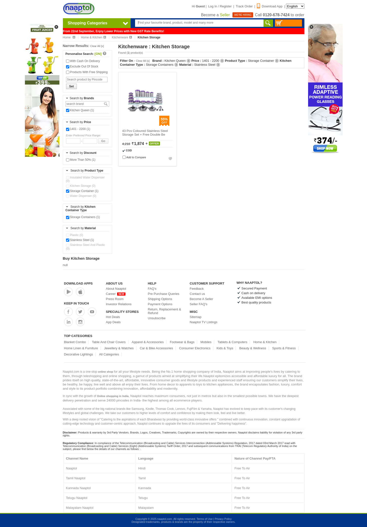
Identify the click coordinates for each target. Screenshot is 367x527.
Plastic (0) (74, 235)
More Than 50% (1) (81, 159)
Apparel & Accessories (148, 342)
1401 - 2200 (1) (78, 129)
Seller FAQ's (199, 304)
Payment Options (160, 304)
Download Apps (78, 283)
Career (115, 294)
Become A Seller (201, 299)
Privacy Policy (223, 518)
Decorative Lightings (78, 354)
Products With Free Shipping (87, 72)
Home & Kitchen (93, 37)
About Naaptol (116, 288)
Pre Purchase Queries (163, 294)
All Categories (109, 354)
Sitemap (196, 317)
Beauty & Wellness (252, 348)
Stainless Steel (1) (80, 240)
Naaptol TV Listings (204, 322)
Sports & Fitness (284, 348)
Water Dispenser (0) (81, 196)
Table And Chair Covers (109, 342)
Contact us (197, 294)
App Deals (113, 322)
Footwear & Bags (182, 342)
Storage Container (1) (82, 191)
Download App (269, 6)
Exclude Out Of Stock (82, 66)
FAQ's (152, 288)
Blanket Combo (75, 342)
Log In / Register (220, 6)
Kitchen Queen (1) (80, 110)
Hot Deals (113, 317)
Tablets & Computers (232, 342)
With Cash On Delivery (83, 61)
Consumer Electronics (194, 348)
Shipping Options (160, 299)
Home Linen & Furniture (81, 348)
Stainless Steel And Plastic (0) (85, 246)
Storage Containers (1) (83, 217)
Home (69, 37)
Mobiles (205, 342)
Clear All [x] (97, 46)
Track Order (244, 6)
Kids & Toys (224, 348)
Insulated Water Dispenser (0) (85, 179)
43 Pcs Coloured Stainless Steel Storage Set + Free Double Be (145, 132)
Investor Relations (119, 304)
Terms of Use (204, 518)
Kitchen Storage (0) (81, 186)
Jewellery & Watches (119, 348)
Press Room (115, 299)
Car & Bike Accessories (156, 348)
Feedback (197, 288)
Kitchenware (122, 37)
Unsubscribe (157, 318)
